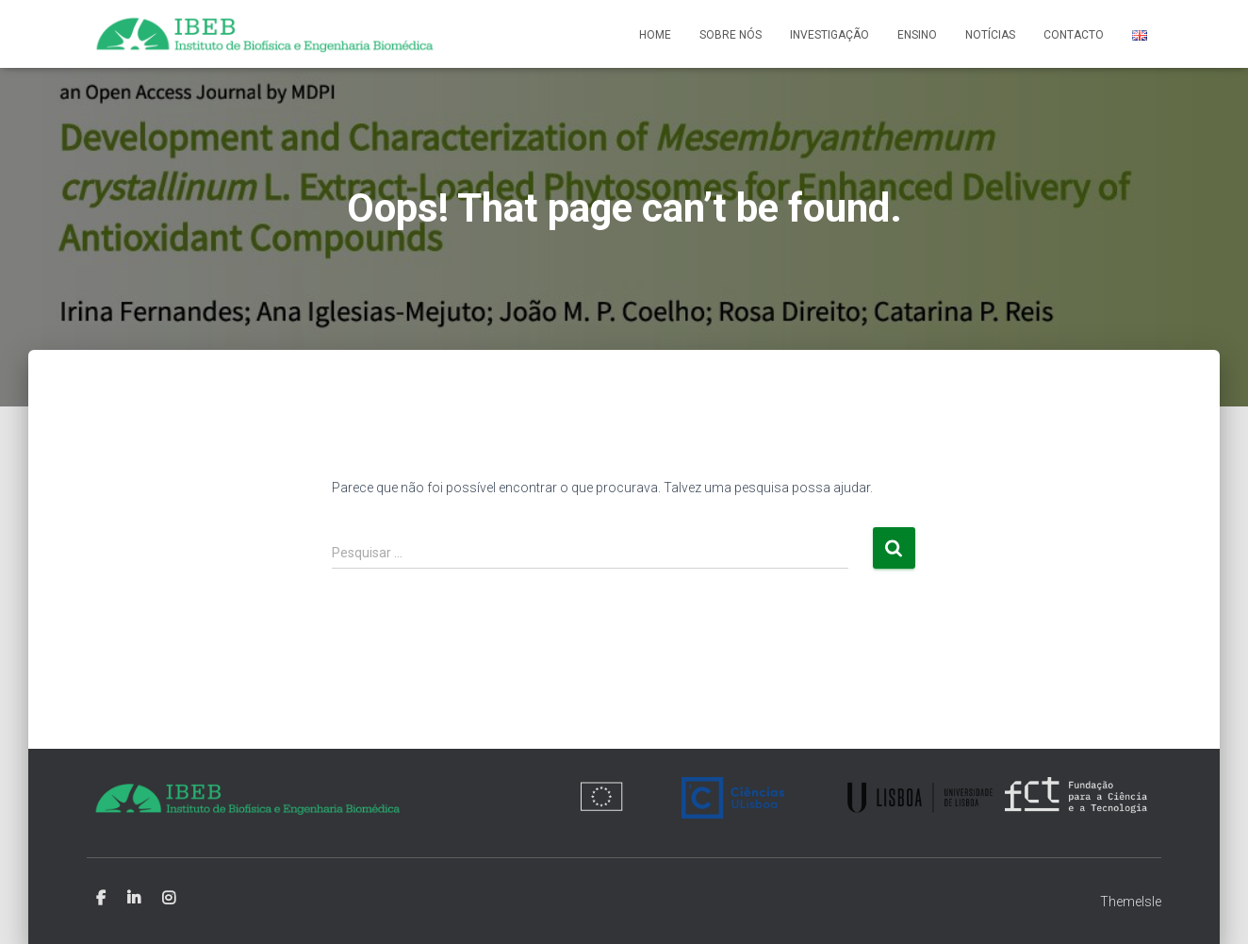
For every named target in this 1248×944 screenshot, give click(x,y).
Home (655, 34)
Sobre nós (730, 34)
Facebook (101, 898)
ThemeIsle (1130, 901)
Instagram (169, 898)
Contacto (1073, 34)
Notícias (990, 34)
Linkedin (134, 898)
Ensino (917, 34)
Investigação (829, 34)
